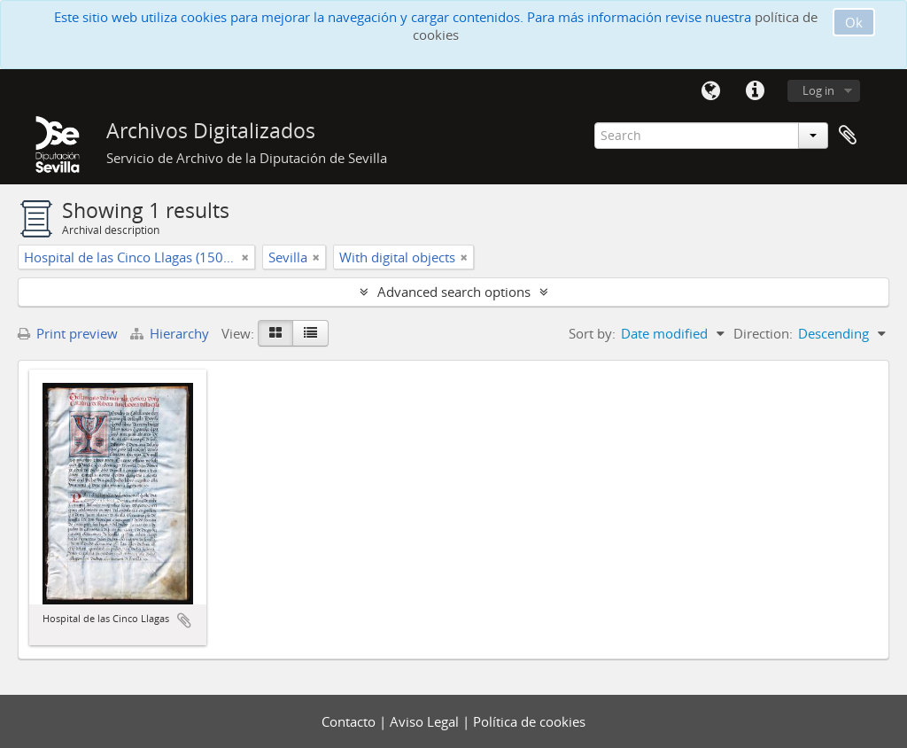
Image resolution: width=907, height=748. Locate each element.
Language (710, 91)
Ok (854, 22)
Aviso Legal (426, 721)
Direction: (763, 333)
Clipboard (848, 135)
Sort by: (592, 333)
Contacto (350, 721)
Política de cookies (529, 721)
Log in (818, 90)
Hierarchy (171, 333)
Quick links (755, 91)
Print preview (68, 333)
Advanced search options (454, 291)
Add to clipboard (184, 620)
